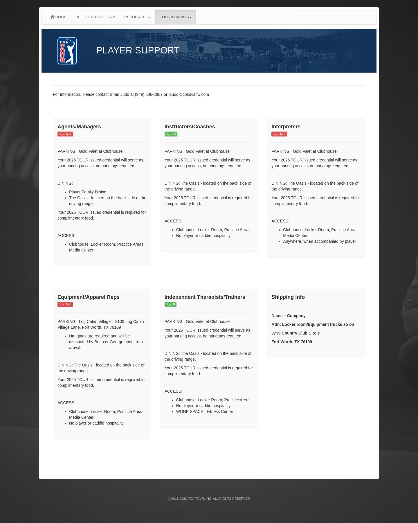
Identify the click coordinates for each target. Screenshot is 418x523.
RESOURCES (137, 17)
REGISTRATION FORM (95, 17)
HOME (59, 17)
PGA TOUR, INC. (200, 498)
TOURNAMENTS (176, 17)
